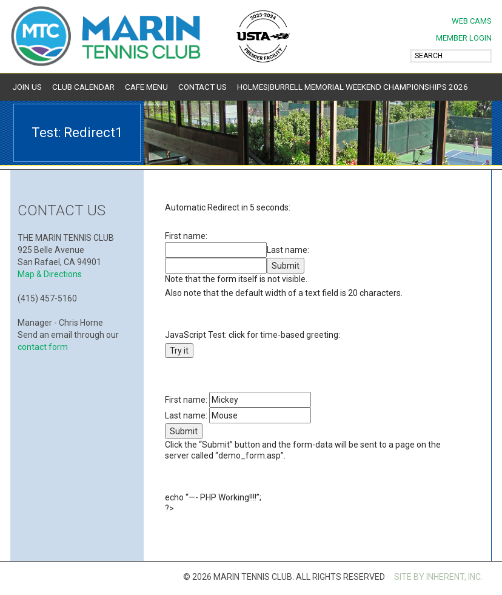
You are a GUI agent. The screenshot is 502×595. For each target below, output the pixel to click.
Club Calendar (83, 87)
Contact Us (202, 87)
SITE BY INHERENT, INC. (438, 577)
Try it (179, 350)
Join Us (27, 87)
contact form (43, 347)
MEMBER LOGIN (464, 37)
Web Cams (472, 20)
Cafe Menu (146, 87)
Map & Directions (50, 274)
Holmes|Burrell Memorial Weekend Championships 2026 (352, 87)
